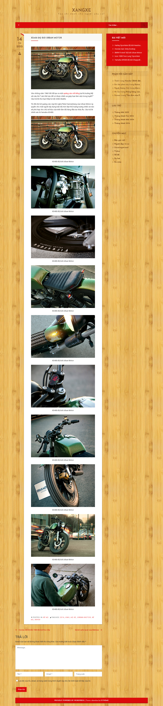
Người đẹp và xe (121, 144)
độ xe (73, 617)
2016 (62, 617)
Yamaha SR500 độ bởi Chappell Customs (131, 60)
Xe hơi (117, 158)
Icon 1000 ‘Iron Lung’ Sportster (127, 56)
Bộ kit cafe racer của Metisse (87, 630)
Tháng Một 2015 (121, 112)
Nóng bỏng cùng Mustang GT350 (141, 92)
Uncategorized (121, 147)
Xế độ (46, 617)
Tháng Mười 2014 (122, 123)
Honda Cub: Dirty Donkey (125, 49)
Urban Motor (84, 617)
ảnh (67, 617)
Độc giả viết (119, 140)
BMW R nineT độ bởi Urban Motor (128, 53)
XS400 (37, 619)
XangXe (81, 11)
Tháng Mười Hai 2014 (124, 116)
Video (117, 151)
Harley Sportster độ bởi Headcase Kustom (132, 45)
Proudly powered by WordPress (69, 700)
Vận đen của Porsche (136, 95)
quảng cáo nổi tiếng (71, 93)
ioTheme (104, 700)
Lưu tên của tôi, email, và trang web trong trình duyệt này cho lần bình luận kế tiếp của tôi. (54, 681)
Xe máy (117, 162)
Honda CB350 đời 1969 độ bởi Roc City (34, 630)
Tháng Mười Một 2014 (124, 120)
